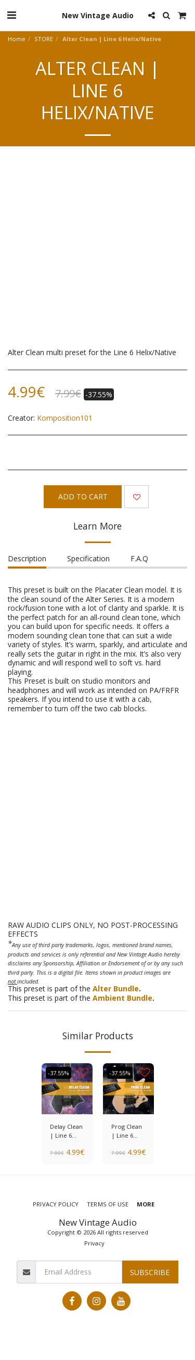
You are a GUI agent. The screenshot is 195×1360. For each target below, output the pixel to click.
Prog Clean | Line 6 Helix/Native (128, 1131)
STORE (43, 39)
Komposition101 (65, 418)
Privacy (94, 1243)
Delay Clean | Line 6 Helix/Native (67, 1131)
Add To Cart (83, 496)
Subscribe (150, 1272)
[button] (11, 15)
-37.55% (58, 1073)
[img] (67, 1088)
